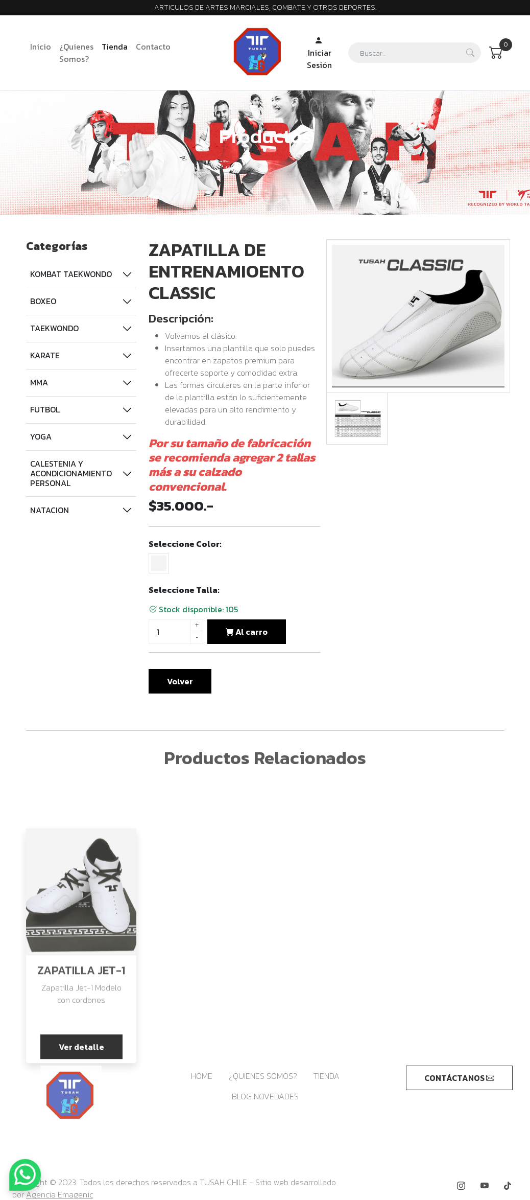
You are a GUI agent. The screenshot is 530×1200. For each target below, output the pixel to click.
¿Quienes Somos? (76, 52)
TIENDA (327, 1076)
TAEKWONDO (54, 328)
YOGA (41, 436)
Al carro (247, 632)
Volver (180, 681)
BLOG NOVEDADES (265, 1096)
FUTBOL (45, 409)
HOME (201, 1076)
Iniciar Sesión (319, 52)
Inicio (40, 46)
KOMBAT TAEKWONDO (71, 274)
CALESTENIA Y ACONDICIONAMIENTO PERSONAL (71, 473)
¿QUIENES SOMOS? (263, 1076)
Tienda (115, 46)
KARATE (45, 355)
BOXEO (43, 301)
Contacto (153, 46)
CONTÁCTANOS (459, 1078)
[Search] (414, 52)
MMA (39, 382)
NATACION (49, 510)
